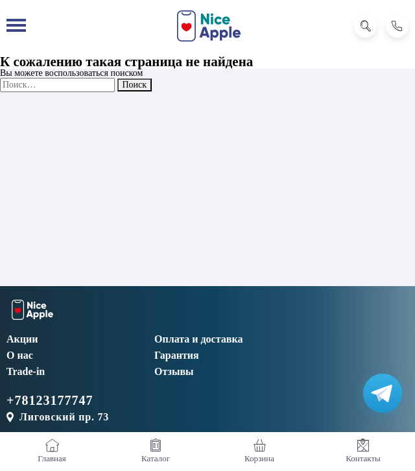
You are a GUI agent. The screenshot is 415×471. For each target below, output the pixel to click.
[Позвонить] (397, 26)
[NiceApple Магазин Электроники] (209, 26)
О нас (19, 355)
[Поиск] (365, 26)
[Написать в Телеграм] (382, 393)
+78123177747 (49, 400)
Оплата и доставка (198, 338)
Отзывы (174, 371)
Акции (22, 338)
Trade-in (25, 371)
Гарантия (176, 355)
